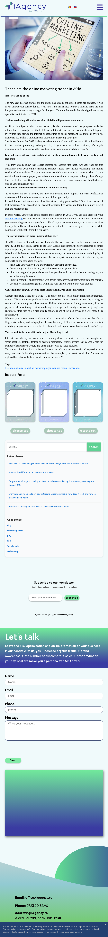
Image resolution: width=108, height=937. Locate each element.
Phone (10, 704)
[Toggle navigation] (99, 7)
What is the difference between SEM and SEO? (31, 472)
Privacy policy (50, 929)
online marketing (13, 218)
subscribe (72, 597)
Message (11, 718)
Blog (9, 525)
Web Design (13, 551)
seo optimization (19, 368)
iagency (50, 368)
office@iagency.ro (38, 897)
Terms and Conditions (69, 929)
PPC (9, 536)
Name (9, 676)
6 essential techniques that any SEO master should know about (39, 506)
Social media (13, 546)
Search (94, 447)
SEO (7, 368)
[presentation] (42, 607)
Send (13, 760)
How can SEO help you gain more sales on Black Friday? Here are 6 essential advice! (48, 463)
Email (9, 690)
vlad (7, 95)
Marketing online (20, 95)
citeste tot (20, 431)
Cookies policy (92, 929)
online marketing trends (66, 368)
